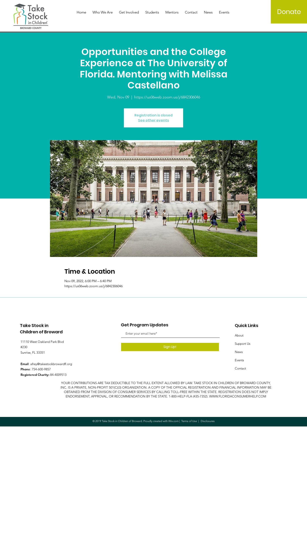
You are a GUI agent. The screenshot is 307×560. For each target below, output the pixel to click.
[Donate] (289, 11)
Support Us (242, 344)
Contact (240, 368)
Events (239, 360)
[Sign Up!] (170, 347)
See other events (153, 120)
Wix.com (173, 421)
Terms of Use (189, 421)
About (239, 335)
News (239, 352)
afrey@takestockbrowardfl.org (51, 364)
